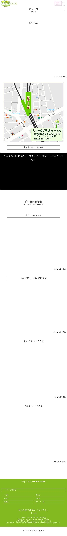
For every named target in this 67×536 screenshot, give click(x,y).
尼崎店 (6, 502)
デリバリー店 (40, 502)
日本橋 (38, 498)
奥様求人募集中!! (58, 3)
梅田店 (38, 495)
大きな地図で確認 (61, 76)
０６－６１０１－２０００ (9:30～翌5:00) (35, 519)
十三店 (6, 495)
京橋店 (6, 498)
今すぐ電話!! (33, 481)
